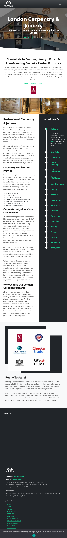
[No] (65, 533)
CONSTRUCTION (11, 511)
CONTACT (10, 509)
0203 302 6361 (19, 476)
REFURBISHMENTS (12, 523)
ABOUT (9, 507)
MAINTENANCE (11, 525)
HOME (9, 504)
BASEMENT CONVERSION (14, 521)
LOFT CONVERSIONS (13, 518)
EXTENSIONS (10, 516)
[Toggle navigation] (60, 4)
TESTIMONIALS (11, 528)
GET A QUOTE (38, 38)
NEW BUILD (10, 514)
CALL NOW (27, 38)
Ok (34, 535)
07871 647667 (17, 479)
